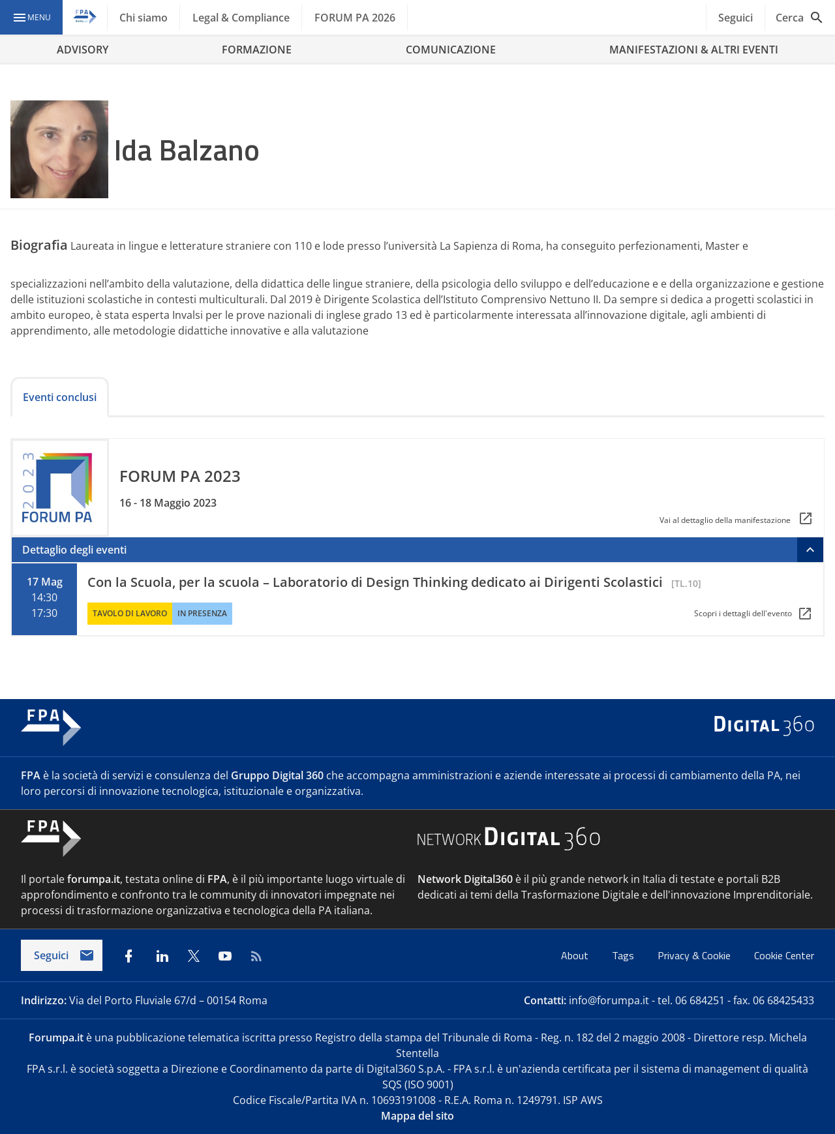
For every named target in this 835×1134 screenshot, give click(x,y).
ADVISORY (82, 49)
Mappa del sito (417, 1116)
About (576, 955)
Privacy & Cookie (695, 955)
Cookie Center (784, 955)
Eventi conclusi (60, 397)
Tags (624, 955)
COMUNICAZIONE (451, 49)
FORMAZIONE (257, 49)
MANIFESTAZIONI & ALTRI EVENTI (693, 49)
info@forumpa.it (609, 1000)
